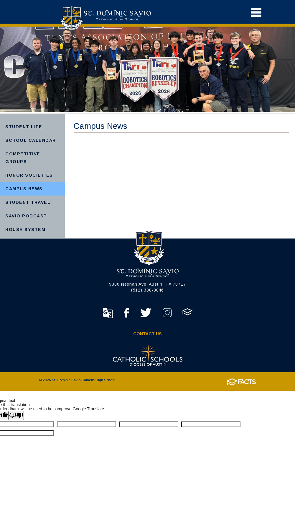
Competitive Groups (22, 158)
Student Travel (27, 202)
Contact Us (147, 333)
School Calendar (30, 140)
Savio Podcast (26, 216)
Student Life (23, 126)
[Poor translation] (16, 415)
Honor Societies (29, 175)
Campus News (24, 188)
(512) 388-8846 (147, 290)
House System (25, 229)
